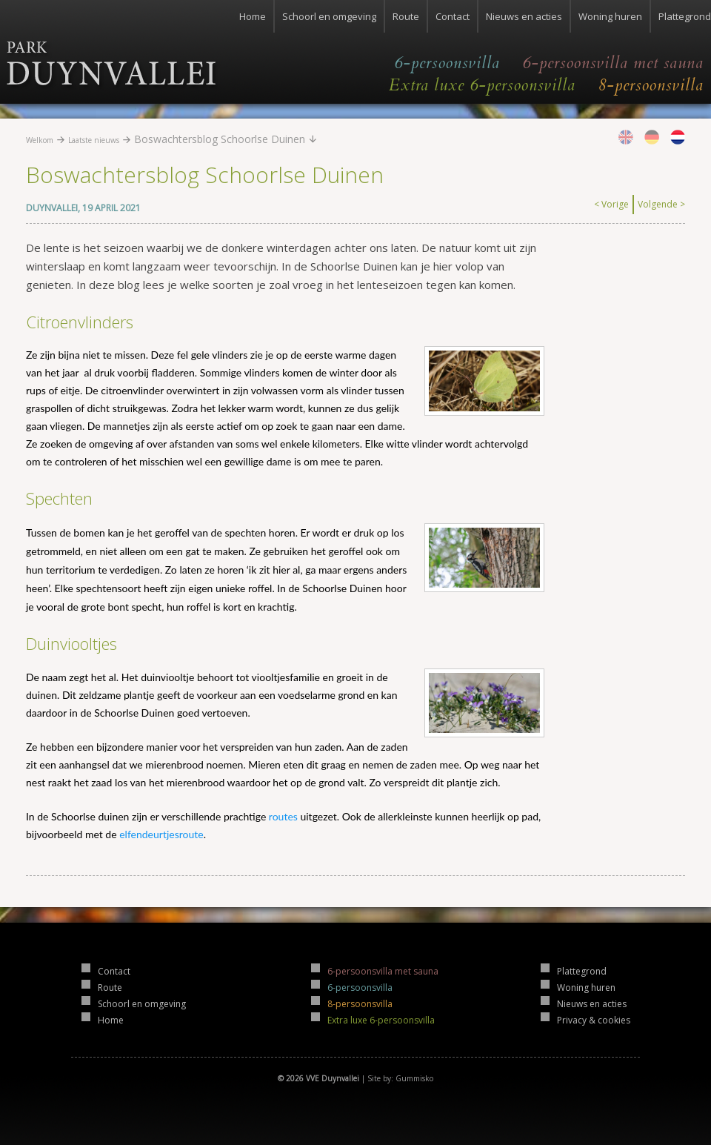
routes (283, 816)
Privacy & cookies (593, 1020)
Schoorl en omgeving (329, 16)
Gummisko (414, 1078)
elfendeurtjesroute (161, 834)
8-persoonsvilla (651, 85)
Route (406, 16)
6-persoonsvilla (447, 63)
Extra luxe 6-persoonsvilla (482, 85)
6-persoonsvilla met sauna (613, 63)
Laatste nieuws (93, 140)
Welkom (39, 140)
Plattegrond (684, 16)
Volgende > (661, 204)
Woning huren (610, 16)
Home (252, 16)
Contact (452, 16)
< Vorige (611, 204)
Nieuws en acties (524, 16)
